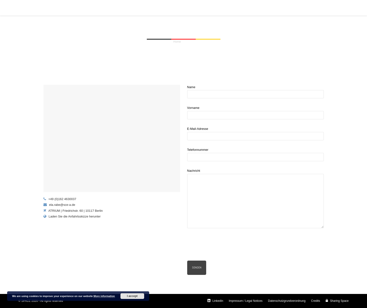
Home (177, 41)
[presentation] (223, 246)
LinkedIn (215, 301)
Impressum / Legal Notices (245, 301)
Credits (315, 301)
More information (104, 296)
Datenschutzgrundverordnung (286, 301)
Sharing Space (337, 301)
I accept (132, 296)
